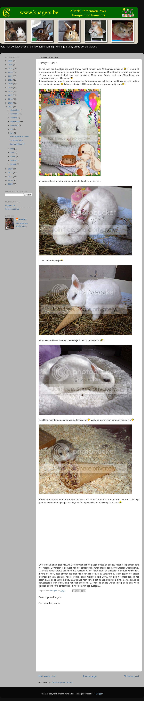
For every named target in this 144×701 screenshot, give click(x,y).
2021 (10, 80)
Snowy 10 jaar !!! (17, 144)
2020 (10, 84)
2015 (10, 103)
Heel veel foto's (16, 140)
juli (11, 129)
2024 (10, 68)
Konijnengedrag (12, 209)
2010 (10, 180)
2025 (10, 65)
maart (13, 156)
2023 (10, 72)
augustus (14, 125)
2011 (10, 176)
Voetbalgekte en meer (19, 136)
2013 (10, 169)
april (12, 152)
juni (12, 133)
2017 (10, 95)
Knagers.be (10, 205)
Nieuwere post (47, 676)
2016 (10, 99)
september (15, 121)
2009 (10, 184)
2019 (10, 88)
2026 (10, 61)
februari (14, 160)
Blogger (99, 694)
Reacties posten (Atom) (62, 682)
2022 (10, 76)
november (15, 114)
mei (12, 149)
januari (13, 164)
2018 (10, 91)
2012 (10, 173)
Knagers (22, 219)
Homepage (90, 676)
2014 (10, 107)
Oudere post (131, 676)
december (15, 110)
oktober (14, 118)
